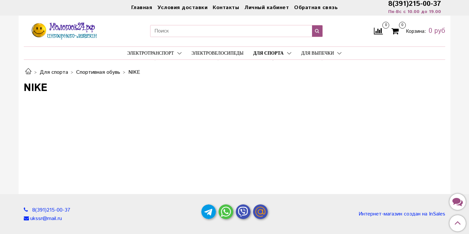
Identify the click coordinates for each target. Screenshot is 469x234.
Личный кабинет (266, 7)
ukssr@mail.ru (46, 218)
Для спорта (272, 53)
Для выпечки (321, 53)
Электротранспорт (154, 53)
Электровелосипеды (218, 53)
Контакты (226, 7)
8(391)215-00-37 (50, 210)
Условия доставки (182, 7)
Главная (141, 7)
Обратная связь (316, 7)
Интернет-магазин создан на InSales (402, 214)
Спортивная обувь (98, 72)
